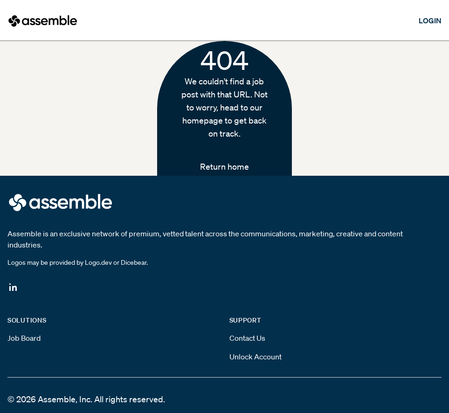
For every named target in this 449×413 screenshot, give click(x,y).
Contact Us (247, 338)
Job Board (24, 338)
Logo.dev (98, 262)
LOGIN (430, 20)
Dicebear (133, 262)
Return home (224, 166)
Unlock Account (255, 356)
